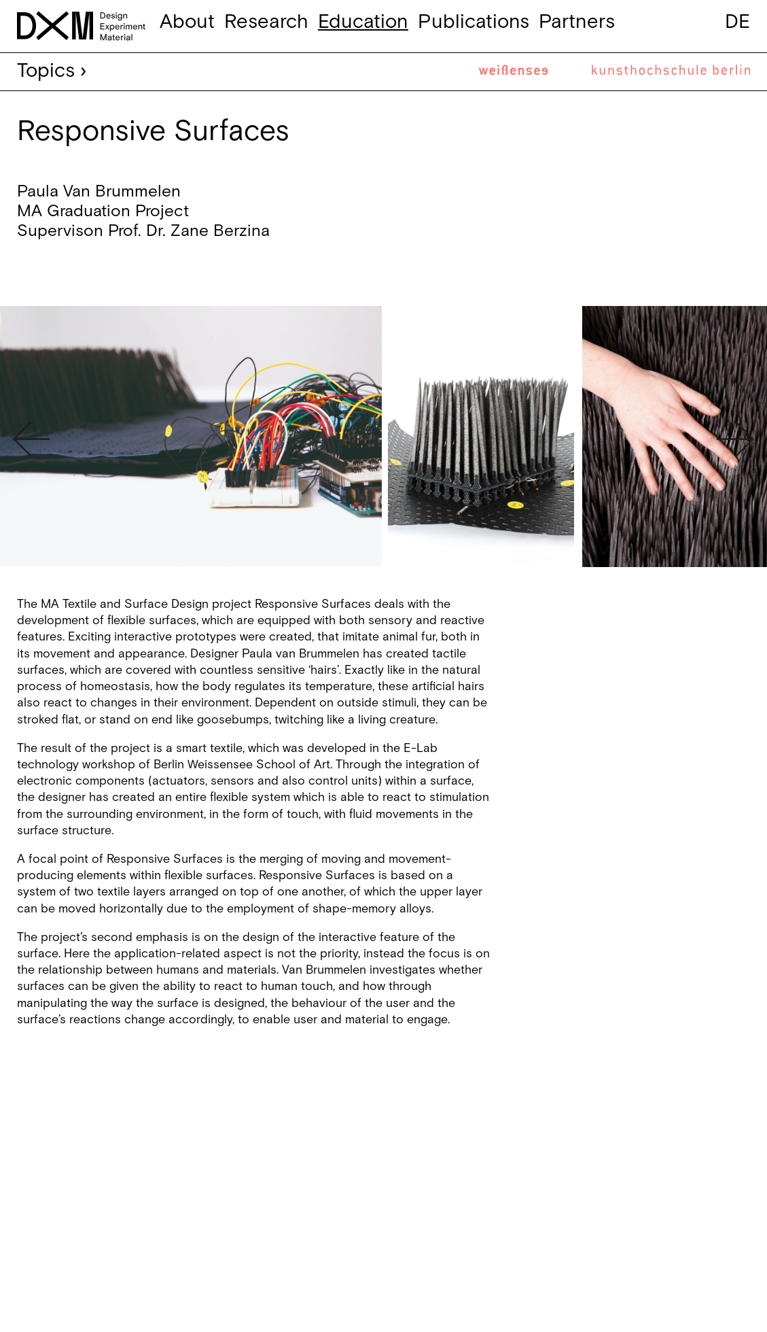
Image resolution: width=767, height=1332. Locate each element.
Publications (473, 22)
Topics (46, 71)
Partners (577, 22)
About (187, 22)
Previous (31, 439)
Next (735, 439)
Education (363, 22)
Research (266, 22)
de (737, 22)
